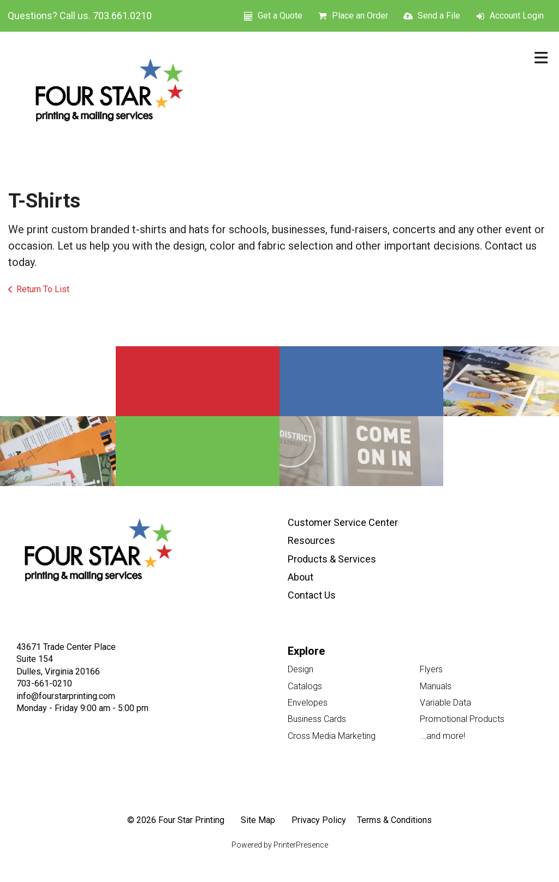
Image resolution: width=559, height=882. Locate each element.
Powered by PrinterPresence (279, 844)
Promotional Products (462, 719)
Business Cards (317, 719)
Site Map (258, 820)
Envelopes (308, 702)
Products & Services (332, 559)
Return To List (42, 289)
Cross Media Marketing (332, 736)
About (300, 577)
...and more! (442, 736)
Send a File (439, 15)
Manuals (435, 686)
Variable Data (445, 702)
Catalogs (305, 686)
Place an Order (360, 15)
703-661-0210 (44, 683)
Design (300, 669)
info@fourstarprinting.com (65, 696)
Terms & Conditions (394, 820)
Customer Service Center (343, 522)
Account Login (517, 15)
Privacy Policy (319, 820)
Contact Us (312, 595)
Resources (311, 540)
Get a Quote (280, 15)
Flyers (431, 669)
